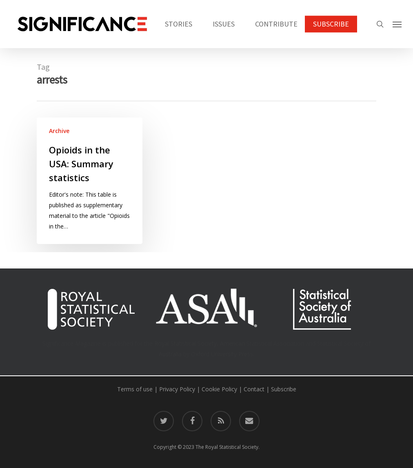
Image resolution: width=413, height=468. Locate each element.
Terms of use (135, 389)
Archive (59, 131)
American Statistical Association (262, 343)
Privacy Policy (177, 389)
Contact (254, 389)
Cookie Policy (219, 389)
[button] (397, 24)
